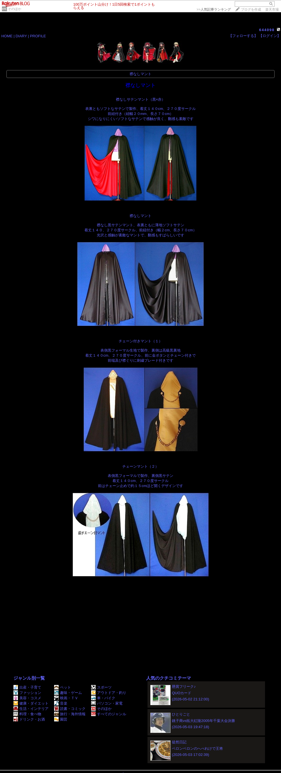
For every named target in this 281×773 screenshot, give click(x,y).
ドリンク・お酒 (29, 719)
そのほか (14, 9)
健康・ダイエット (31, 703)
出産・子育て (27, 687)
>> (214, 9)
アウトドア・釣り (108, 693)
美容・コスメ (27, 698)
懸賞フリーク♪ (184, 686)
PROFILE (38, 36)
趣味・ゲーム (68, 693)
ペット (62, 687)
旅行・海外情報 (70, 714)
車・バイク (103, 698)
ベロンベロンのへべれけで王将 (197, 748)
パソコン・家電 (107, 703)
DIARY (21, 36)
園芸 (60, 719)
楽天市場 (272, 9)
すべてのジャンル (108, 714)
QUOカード (181, 693)
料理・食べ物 (27, 714)
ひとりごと (181, 714)
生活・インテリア (31, 709)
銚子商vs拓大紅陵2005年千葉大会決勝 (203, 721)
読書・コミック (70, 709)
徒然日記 (179, 742)
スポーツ (101, 687)
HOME (7, 36)
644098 (267, 30)
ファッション (27, 693)
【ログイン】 (270, 36)
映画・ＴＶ (66, 698)
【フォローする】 (243, 36)
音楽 (60, 703)
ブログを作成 (251, 9)
